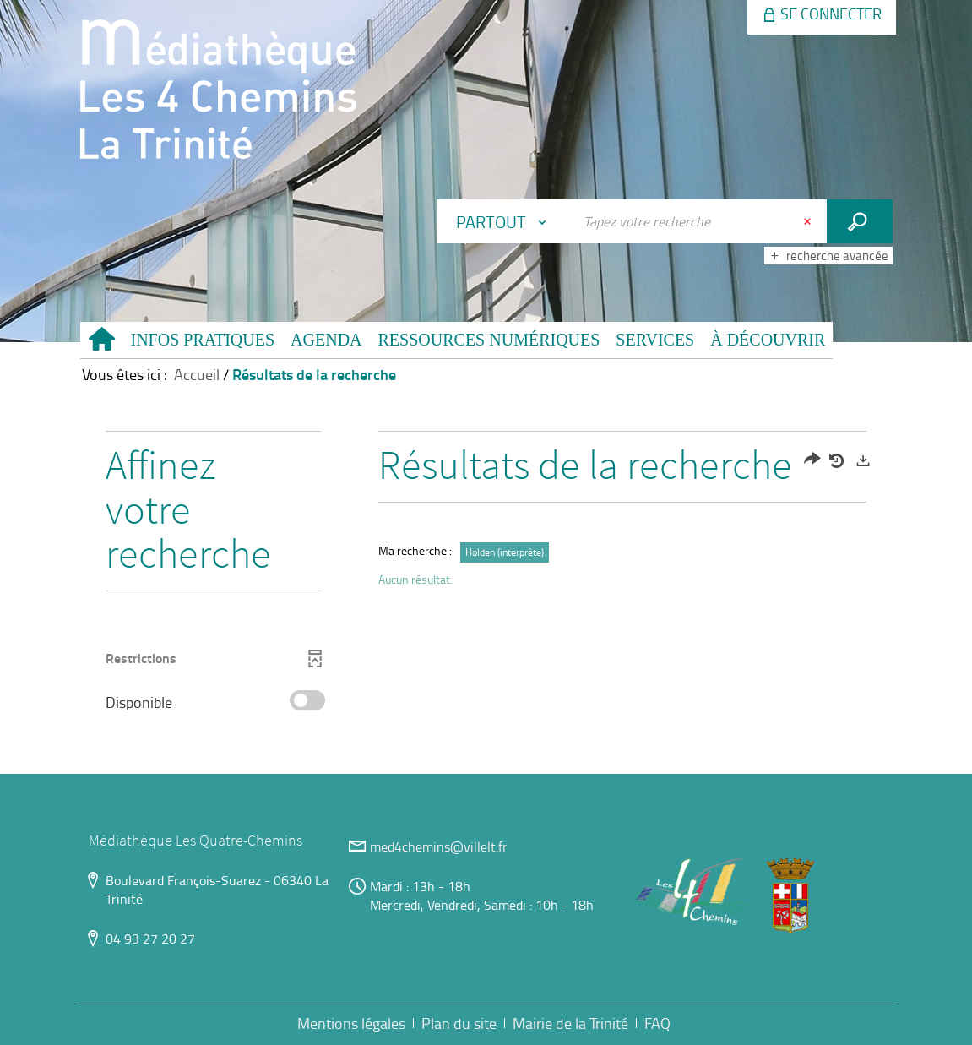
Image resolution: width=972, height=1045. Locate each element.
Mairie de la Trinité (570, 1023)
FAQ (657, 1023)
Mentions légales (351, 1023)
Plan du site (459, 1023)
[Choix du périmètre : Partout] (505, 221)
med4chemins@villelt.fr (439, 846)
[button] (202, 340)
